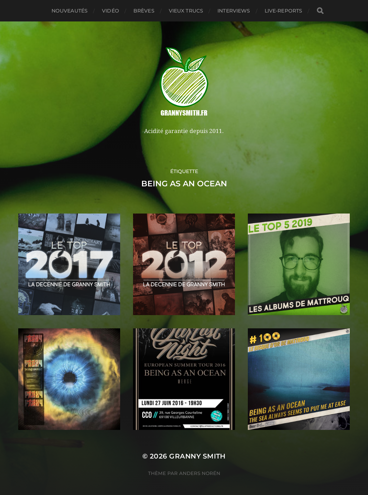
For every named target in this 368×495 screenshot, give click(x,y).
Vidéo (110, 11)
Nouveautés (69, 11)
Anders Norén (199, 473)
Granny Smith (197, 456)
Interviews (233, 11)
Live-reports (284, 11)
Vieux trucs (186, 11)
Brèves (143, 11)
